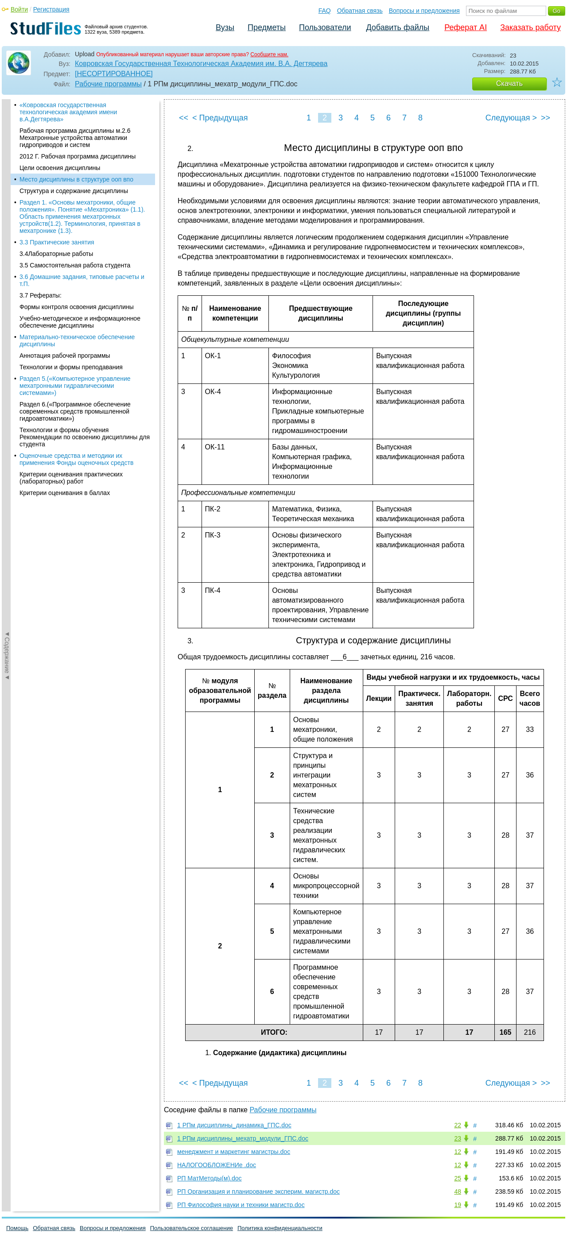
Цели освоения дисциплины (59, 106)
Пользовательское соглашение (191, 1228)
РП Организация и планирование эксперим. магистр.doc (258, 1191)
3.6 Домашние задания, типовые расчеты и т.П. (81, 219)
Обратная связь (360, 10)
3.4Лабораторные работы (56, 192)
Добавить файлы (397, 27)
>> (545, 117)
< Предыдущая (220, 117)
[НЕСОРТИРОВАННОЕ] (114, 73)
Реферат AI (465, 27)
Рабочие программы (108, 84)
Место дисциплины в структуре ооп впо (76, 118)
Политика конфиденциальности (279, 1228)
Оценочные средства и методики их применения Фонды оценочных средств (76, 398)
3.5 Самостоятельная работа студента (74, 204)
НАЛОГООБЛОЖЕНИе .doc (216, 1164)
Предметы (267, 27)
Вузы (225, 27)
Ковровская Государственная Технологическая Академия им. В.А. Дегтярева (201, 63)
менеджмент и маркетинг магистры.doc (233, 1151)
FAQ (324, 10)
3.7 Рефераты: (40, 234)
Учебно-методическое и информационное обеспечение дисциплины (79, 261)
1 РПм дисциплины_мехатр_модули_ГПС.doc (242, 1138)
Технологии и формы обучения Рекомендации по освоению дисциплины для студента (84, 376)
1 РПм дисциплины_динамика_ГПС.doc (234, 1125)
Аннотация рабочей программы (64, 294)
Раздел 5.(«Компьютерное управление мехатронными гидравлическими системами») (75, 324)
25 (457, 1178)
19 (457, 1204)
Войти (19, 9)
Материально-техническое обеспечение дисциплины (77, 279)
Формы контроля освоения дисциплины (76, 245)
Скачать (509, 83)
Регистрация (51, 9)
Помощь (17, 1228)
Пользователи (325, 27)
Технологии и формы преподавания (71, 306)
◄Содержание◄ (7, 254)
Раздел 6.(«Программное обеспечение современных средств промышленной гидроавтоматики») (75, 350)
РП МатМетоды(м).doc (209, 1178)
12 (457, 1151)
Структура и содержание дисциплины (73, 129)
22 (457, 1125)
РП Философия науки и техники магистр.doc (241, 1204)
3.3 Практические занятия (56, 181)
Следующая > (511, 117)
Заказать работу (530, 27)
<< (183, 117)
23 (457, 1138)
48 (457, 1191)
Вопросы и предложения (424, 10)
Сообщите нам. (269, 54)
